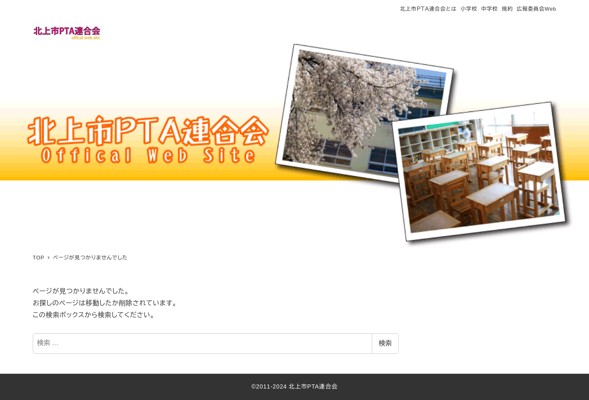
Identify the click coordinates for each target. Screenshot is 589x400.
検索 (385, 343)
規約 (507, 9)
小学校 (469, 9)
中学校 (489, 9)
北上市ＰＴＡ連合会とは (428, 9)
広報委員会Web (536, 9)
